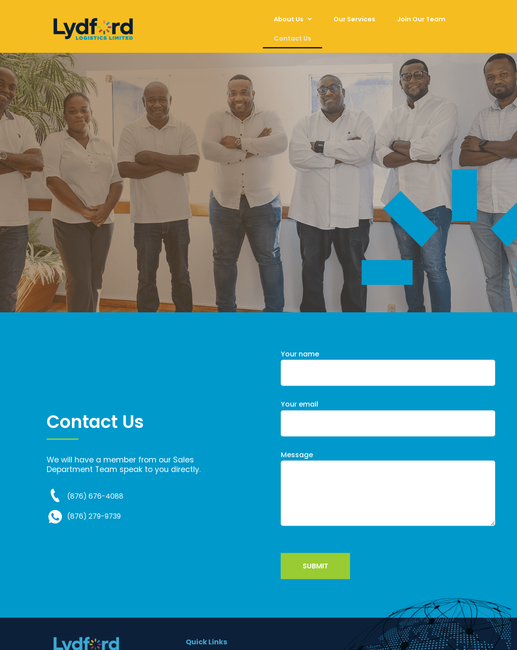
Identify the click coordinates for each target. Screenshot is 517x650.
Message (388, 509)
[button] (293, 19)
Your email (388, 437)
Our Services (354, 19)
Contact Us (292, 38)
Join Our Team (421, 19)
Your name (388, 386)
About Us (293, 19)
